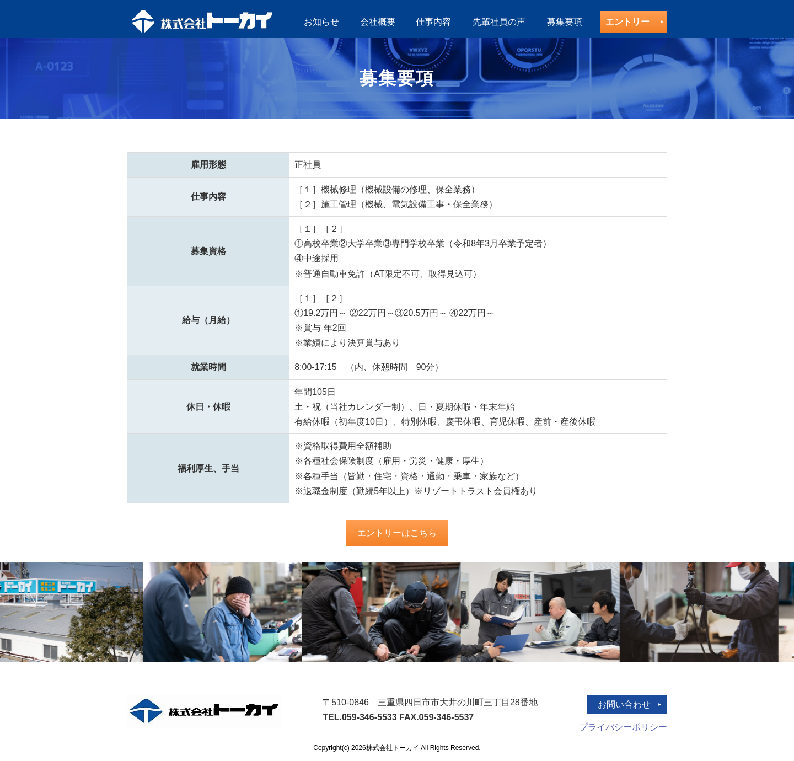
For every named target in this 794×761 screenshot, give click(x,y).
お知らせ (321, 21)
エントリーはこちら (397, 533)
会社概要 (377, 21)
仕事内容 (433, 21)
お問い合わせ (624, 704)
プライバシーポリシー (623, 727)
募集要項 (564, 21)
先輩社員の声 (499, 21)
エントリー (627, 21)
